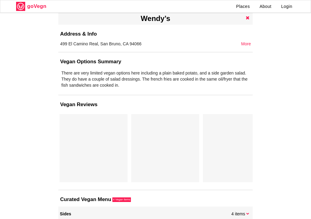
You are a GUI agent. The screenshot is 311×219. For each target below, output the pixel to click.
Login (286, 6)
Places (243, 6)
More (246, 43)
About (266, 6)
